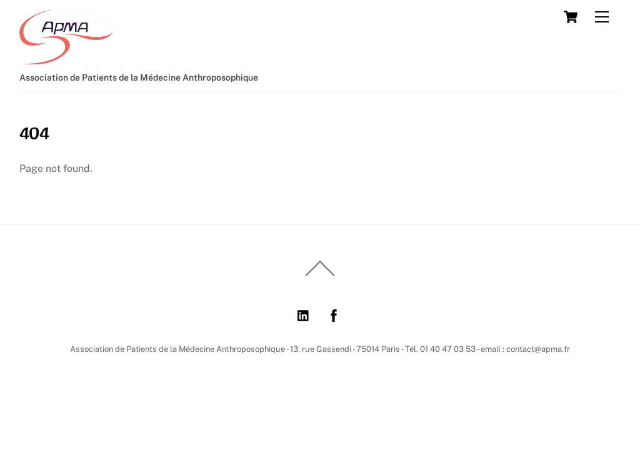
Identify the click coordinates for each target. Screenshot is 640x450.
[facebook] (333, 314)
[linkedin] (303, 314)
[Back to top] (320, 275)
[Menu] (601, 17)
